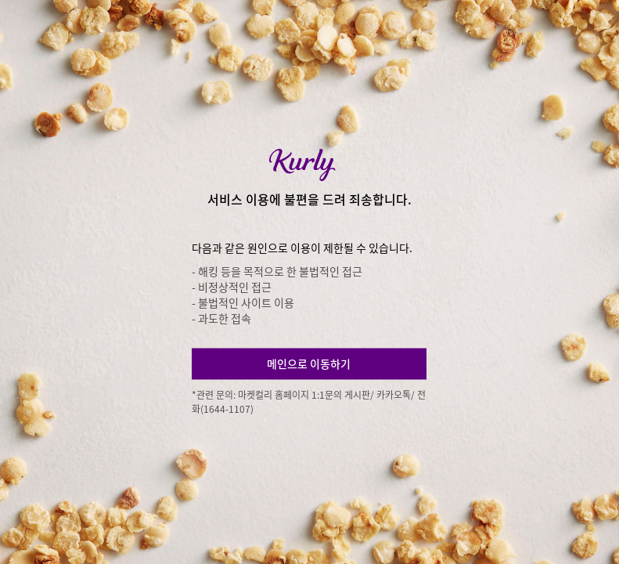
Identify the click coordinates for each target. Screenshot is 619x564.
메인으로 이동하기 (309, 363)
